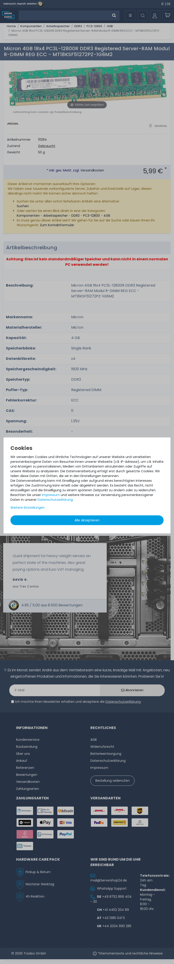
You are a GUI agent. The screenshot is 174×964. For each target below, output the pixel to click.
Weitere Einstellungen (27, 507)
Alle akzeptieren (87, 520)
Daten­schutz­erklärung (55, 499)
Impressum (51, 495)
